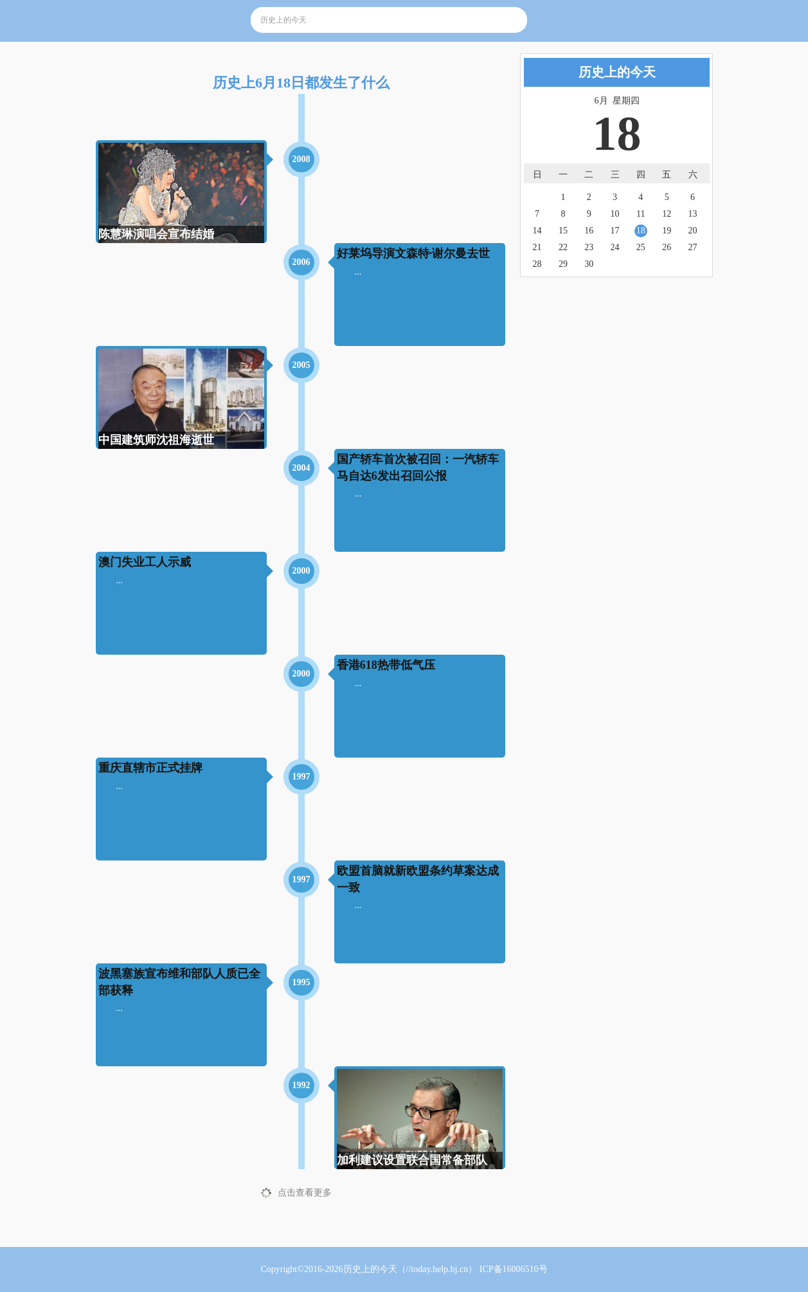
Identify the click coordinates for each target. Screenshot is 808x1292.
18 (640, 230)
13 (692, 214)
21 (537, 247)
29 (563, 264)
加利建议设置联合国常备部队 (412, 1160)
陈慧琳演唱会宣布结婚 (156, 234)
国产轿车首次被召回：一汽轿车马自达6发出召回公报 (418, 467)
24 (615, 247)
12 (666, 214)
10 (615, 214)
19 (666, 230)
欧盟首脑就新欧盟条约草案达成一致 (418, 878)
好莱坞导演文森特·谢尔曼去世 (413, 253)
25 (640, 247)
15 (563, 230)
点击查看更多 (305, 1192)
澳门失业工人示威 (144, 562)
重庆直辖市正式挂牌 (150, 767)
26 (666, 247)
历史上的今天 (370, 1269)
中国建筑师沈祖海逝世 (156, 439)
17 (615, 230)
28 (537, 264)
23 (588, 247)
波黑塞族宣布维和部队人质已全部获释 (179, 981)
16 (588, 230)
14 (537, 230)
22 (563, 247)
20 (692, 230)
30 (588, 264)
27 (692, 247)
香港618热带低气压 (386, 665)
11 (640, 214)
